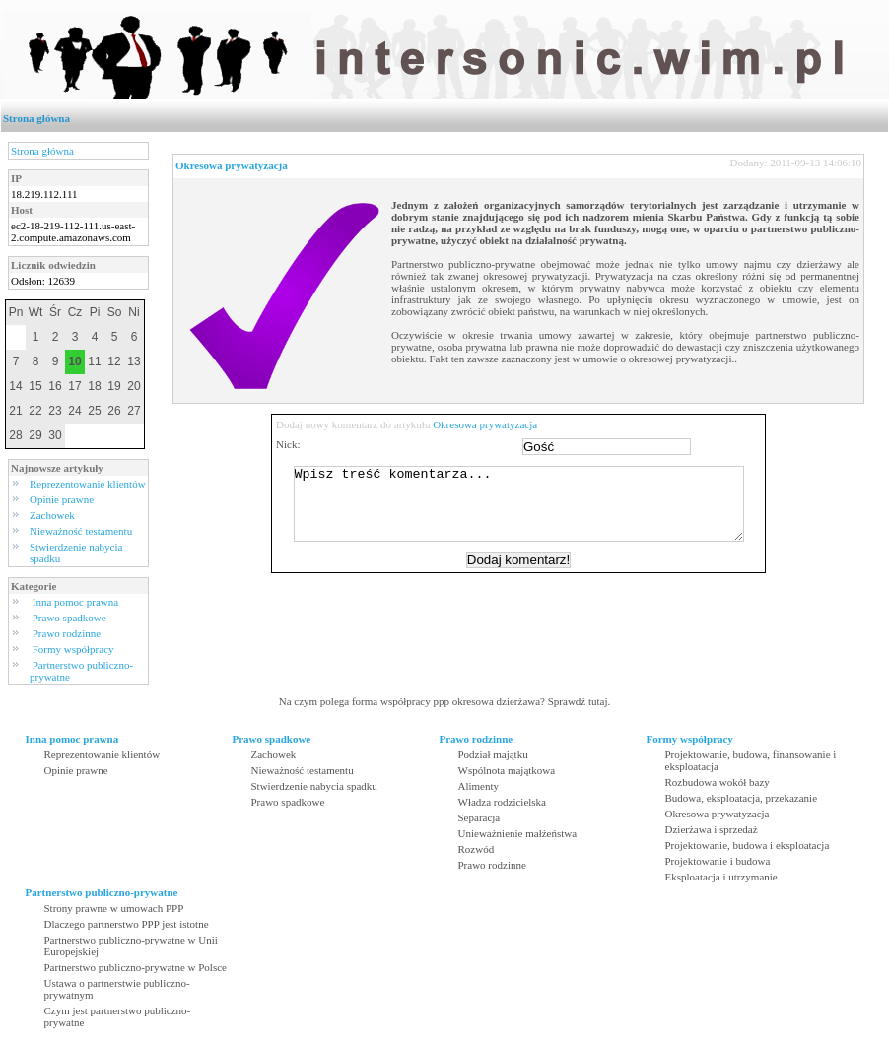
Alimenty (479, 786)
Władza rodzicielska (502, 802)
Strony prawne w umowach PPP (114, 908)
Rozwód (476, 849)
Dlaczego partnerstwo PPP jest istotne (126, 924)
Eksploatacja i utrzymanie (721, 876)
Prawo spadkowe (69, 617)
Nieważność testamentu (81, 531)
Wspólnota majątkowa (507, 770)
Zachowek (52, 515)
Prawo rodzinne (66, 633)
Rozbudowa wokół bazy (717, 782)
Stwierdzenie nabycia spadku (314, 786)
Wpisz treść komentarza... (528, 511)
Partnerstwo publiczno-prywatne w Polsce (135, 967)
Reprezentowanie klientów (88, 483)
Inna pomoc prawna (75, 602)
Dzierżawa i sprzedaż (711, 829)
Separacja (479, 817)
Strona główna (36, 118)
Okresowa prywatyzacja (231, 165)
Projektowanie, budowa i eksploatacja (747, 845)
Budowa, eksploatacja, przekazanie (741, 798)
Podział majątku (493, 754)
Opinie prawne (62, 499)
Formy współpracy (73, 649)
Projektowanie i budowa (718, 861)
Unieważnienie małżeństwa (518, 833)
